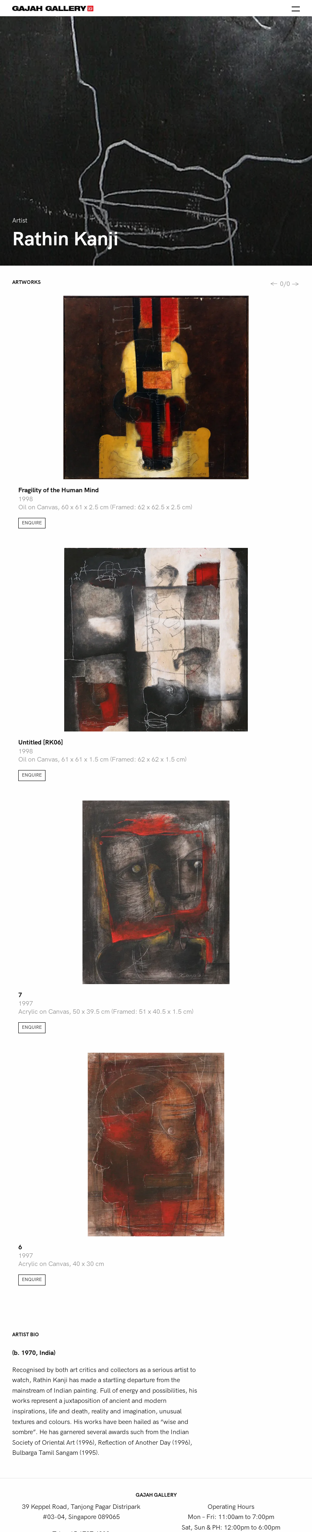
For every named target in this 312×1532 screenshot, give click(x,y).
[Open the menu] (296, 8)
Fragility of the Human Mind (58, 490)
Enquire (32, 523)
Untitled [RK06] (40, 742)
